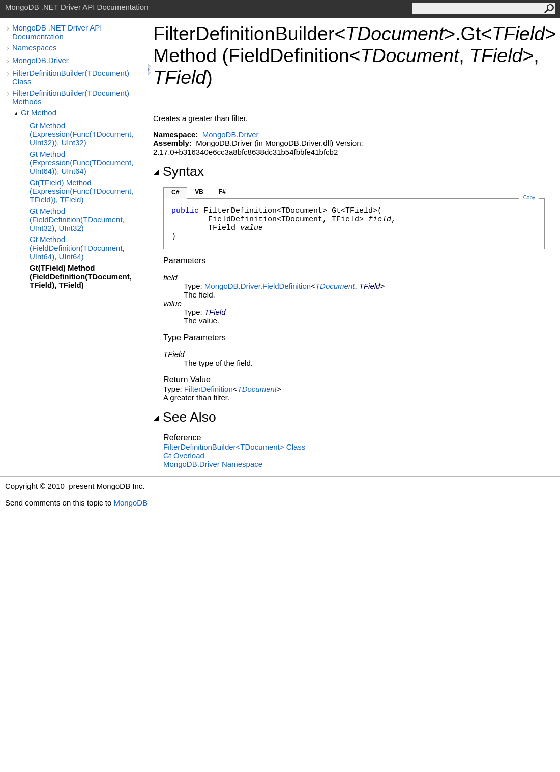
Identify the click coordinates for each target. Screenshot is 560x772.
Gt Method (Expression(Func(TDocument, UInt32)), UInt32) (81, 134)
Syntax (178, 171)
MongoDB (130, 502)
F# (222, 191)
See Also (184, 417)
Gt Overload (183, 455)
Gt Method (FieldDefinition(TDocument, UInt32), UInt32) (77, 219)
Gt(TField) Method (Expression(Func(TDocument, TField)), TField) (81, 191)
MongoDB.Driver (40, 60)
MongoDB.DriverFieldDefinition (257, 286)
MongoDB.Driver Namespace (212, 464)
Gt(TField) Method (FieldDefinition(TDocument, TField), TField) (81, 276)
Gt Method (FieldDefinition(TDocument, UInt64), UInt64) (77, 248)
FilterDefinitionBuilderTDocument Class (234, 446)
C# (175, 192)
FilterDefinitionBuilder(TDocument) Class (70, 77)
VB (199, 191)
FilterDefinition (208, 388)
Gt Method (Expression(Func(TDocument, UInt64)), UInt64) (81, 162)
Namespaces (34, 47)
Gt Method (38, 112)
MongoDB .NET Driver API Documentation (57, 32)
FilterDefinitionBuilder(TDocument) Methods (70, 97)
